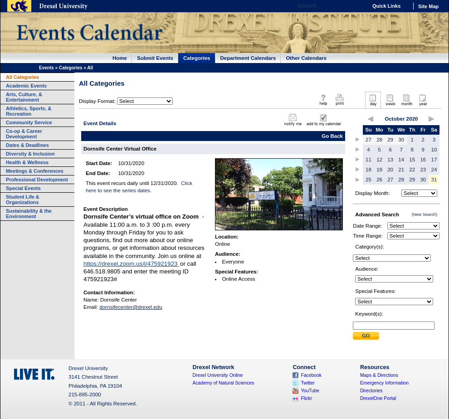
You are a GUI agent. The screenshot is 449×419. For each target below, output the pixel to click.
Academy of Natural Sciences (223, 382)
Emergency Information (384, 382)
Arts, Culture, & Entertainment (24, 97)
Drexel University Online (218, 375)
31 (434, 179)
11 (368, 159)
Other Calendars (306, 58)
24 (434, 169)
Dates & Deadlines (27, 145)
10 (434, 149)
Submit (366, 336)
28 (379, 139)
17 (434, 159)
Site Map (428, 6)
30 (401, 139)
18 (368, 169)
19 (379, 169)
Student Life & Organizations (22, 199)
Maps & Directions (379, 375)
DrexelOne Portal (378, 398)
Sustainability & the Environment (29, 213)
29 (390, 139)
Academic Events (26, 85)
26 (379, 179)
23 (423, 169)
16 (423, 159)
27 (368, 139)
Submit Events (155, 58)
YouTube (310, 390)
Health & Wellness (27, 162)
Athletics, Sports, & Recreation (28, 111)
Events (46, 67)
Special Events (23, 188)
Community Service (29, 122)
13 (390, 159)
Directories (371, 390)
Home (119, 58)
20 (390, 169)
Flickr (306, 398)
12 (379, 159)
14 (401, 159)
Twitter (308, 382)
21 (401, 169)
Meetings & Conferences (34, 171)
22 (412, 169)
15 (412, 159)
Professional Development (37, 179)
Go (358, 6)
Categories (196, 58)
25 (368, 179)
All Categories (22, 77)
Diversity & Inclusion (30, 153)
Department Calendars (248, 58)
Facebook (311, 375)
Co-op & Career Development (24, 133)
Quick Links (386, 6)
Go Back (332, 136)
